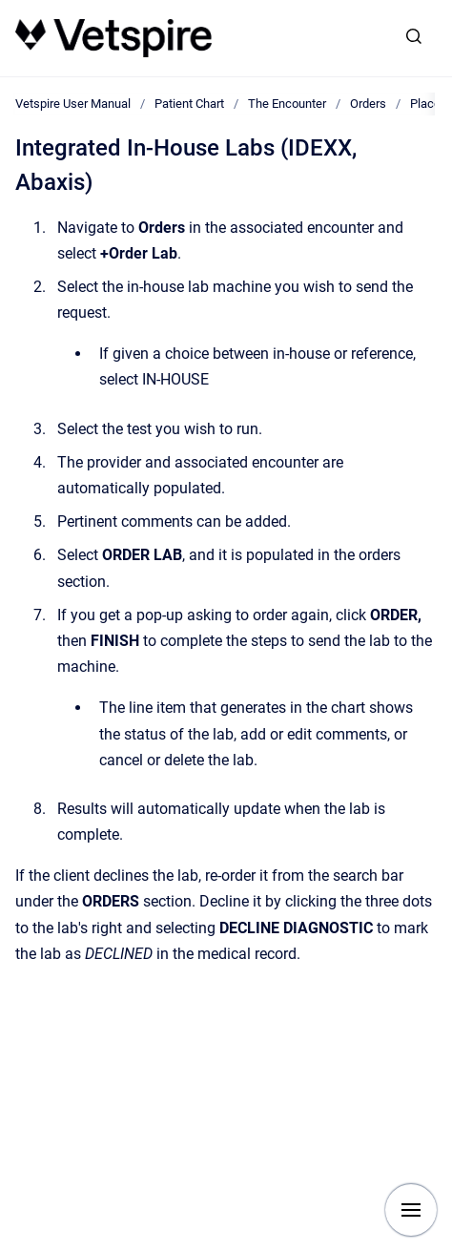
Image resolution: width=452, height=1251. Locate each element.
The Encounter (287, 103)
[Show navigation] (411, 1210)
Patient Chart (189, 103)
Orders (368, 103)
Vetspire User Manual (73, 103)
